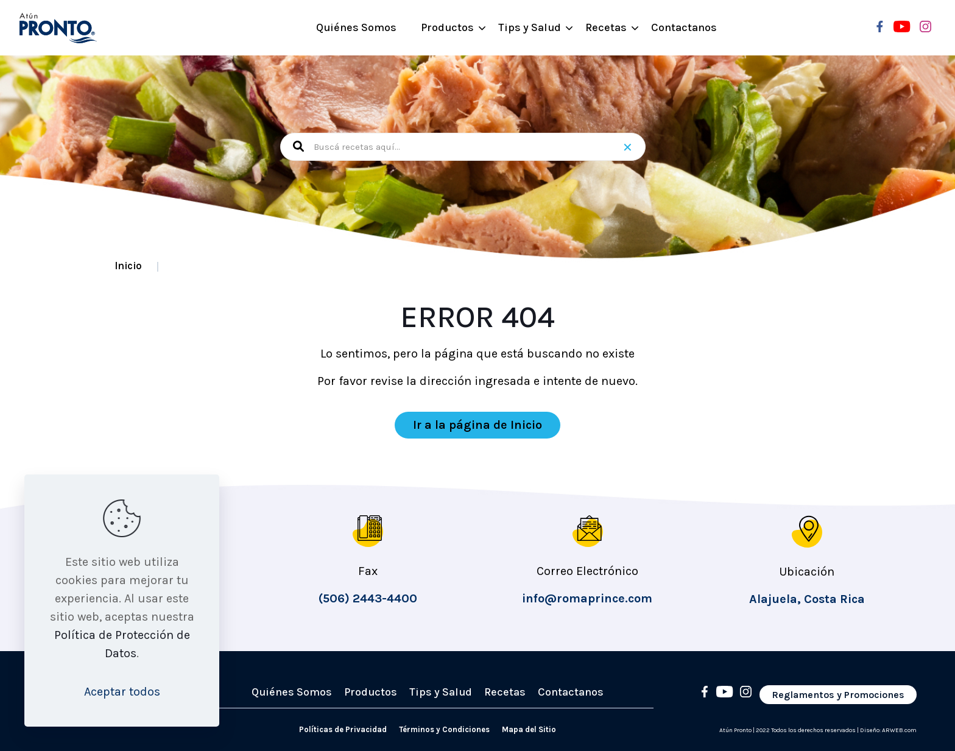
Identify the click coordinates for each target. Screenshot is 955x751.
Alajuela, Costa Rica (807, 599)
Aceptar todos (122, 692)
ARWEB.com (899, 730)
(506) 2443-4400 (368, 598)
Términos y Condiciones (444, 729)
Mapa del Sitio (529, 729)
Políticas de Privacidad (343, 729)
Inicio (128, 265)
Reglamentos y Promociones (838, 694)
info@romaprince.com (587, 598)
